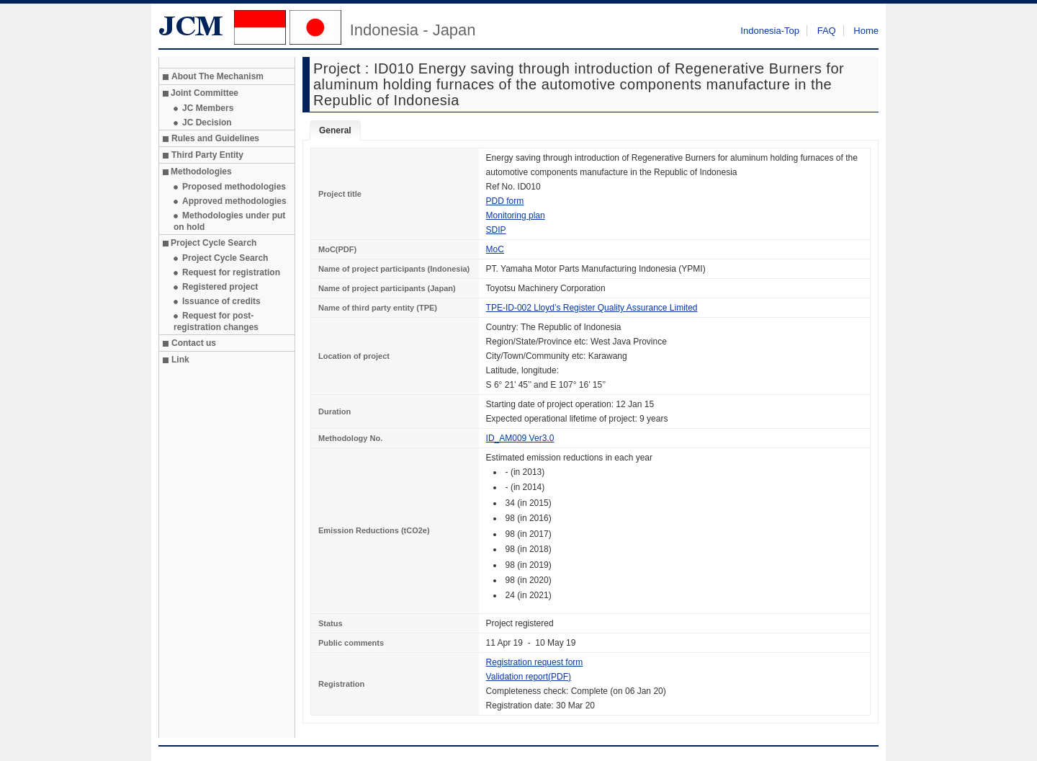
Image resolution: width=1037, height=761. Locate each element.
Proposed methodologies (234, 187)
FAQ (826, 30)
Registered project (220, 287)
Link (180, 360)
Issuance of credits (221, 301)
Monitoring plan (515, 215)
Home (866, 30)
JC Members (207, 108)
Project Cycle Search (225, 258)
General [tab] (335, 130)
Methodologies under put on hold (229, 221)
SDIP (496, 230)
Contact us (193, 343)
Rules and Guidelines (215, 138)
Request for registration (231, 272)
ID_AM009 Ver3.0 (520, 438)
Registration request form (534, 662)
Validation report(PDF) (529, 677)
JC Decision (207, 122)
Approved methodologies (234, 201)
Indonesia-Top (769, 30)
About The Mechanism (217, 76)
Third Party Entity (207, 155)
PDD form (505, 201)
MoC (495, 249)
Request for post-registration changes (216, 321)
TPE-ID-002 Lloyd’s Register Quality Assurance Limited (592, 308)
